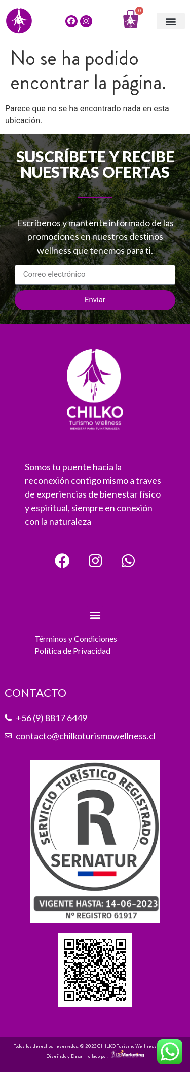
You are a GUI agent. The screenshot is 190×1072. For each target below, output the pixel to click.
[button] (171, 21)
